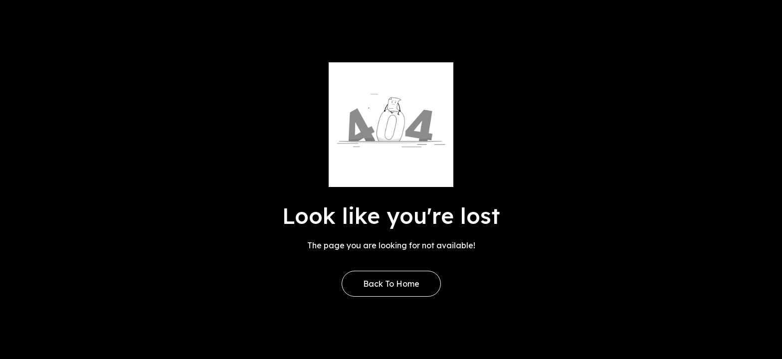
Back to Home (391, 284)
